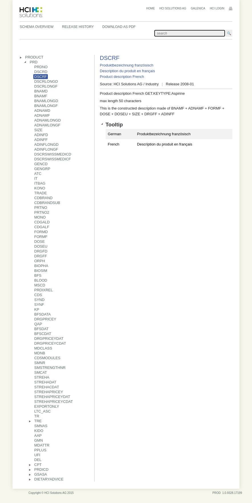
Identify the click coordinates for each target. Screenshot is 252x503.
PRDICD (41, 469)
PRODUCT (34, 57)
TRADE (40, 193)
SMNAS (40, 426)
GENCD (41, 164)
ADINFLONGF (46, 149)
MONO (40, 217)
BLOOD (40, 280)
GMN (38, 440)
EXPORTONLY (46, 406)
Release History (78, 27)
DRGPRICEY (45, 319)
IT (36, 178)
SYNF (39, 304)
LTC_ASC (42, 411)
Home (150, 8)
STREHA (41, 377)
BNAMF (40, 96)
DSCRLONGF (46, 86)
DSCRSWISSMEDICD (52, 154)
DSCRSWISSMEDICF (52, 159)
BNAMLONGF (46, 106)
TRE (38, 421)
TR (36, 416)
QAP (38, 324)
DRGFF (40, 256)
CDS (38, 295)
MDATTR (41, 445)
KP (36, 309)
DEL (37, 460)
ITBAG (39, 183)
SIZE (38, 130)
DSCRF (40, 76)
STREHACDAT (46, 387)
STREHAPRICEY (48, 392)
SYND (39, 300)
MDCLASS (43, 348)
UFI (37, 455)
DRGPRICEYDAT (48, 338)
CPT (38, 464)
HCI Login (217, 8)
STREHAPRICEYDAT (52, 397)
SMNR (39, 363)
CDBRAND (43, 198)
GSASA (40, 474)
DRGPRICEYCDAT (50, 343)
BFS (37, 275)
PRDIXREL (43, 290)
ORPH (39, 261)
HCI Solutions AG (172, 8)
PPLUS (40, 450)
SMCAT (40, 372)
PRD (33, 62)
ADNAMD (42, 110)
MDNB (39, 353)
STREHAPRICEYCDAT (53, 401)
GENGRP (42, 169)
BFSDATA (42, 314)
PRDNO (41, 67)
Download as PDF (119, 27)
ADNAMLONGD (47, 120)
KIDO (38, 431)
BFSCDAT (42, 334)
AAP (38, 435)
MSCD (39, 285)
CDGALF (41, 227)
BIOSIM (40, 270)
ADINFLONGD (46, 144)
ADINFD (41, 135)
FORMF (40, 237)
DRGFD (40, 251)
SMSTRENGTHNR (49, 367)
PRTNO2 (41, 212)
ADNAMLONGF (47, 125)
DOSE (39, 241)
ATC (37, 173)
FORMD (41, 232)
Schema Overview (36, 27)
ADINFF (41, 140)
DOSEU (40, 246)
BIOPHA (41, 266)
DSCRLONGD (46, 81)
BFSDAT (41, 329)
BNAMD (41, 91)
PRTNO (40, 207)
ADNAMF (42, 115)
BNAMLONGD (46, 101)
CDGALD (42, 222)
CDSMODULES (47, 358)
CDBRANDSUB (47, 203)
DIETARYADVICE (48, 479)
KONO (39, 188)
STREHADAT (45, 382)
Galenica (198, 8)
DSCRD (40, 72)
